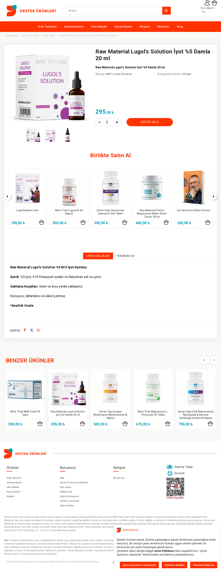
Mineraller (49, 35)
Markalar (163, 26)
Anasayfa (12, 35)
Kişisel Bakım (123, 26)
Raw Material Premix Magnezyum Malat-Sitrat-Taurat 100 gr (152, 213)
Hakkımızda (66, 492)
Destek (176, 475)
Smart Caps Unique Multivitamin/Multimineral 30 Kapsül (110, 415)
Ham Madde (99, 26)
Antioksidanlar (73, 26)
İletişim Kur (119, 479)
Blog (180, 26)
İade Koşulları (67, 506)
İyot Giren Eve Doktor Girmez (193, 210)
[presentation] (203, 361)
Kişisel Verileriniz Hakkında (74, 483)
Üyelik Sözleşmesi (69, 497)
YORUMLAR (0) (128, 256)
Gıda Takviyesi (47, 26)
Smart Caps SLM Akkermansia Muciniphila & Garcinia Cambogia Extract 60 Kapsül (196, 415)
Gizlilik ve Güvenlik (69, 502)
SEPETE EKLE (150, 122)
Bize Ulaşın (65, 488)
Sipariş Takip (181, 468)
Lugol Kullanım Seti (27, 210)
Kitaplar (145, 26)
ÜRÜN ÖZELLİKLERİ (96, 256)
